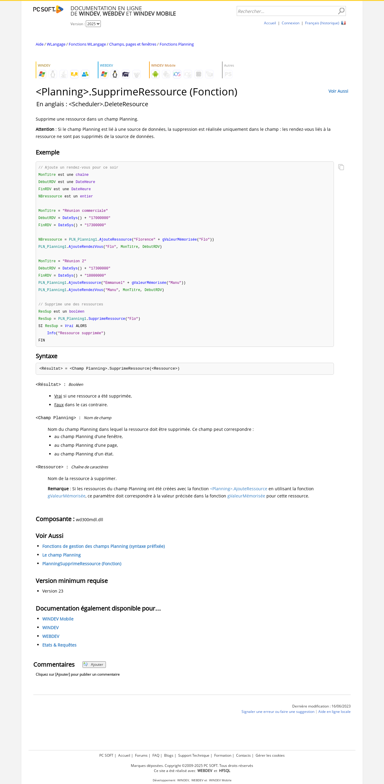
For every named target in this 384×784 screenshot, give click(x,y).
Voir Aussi (338, 91)
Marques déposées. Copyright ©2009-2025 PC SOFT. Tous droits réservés (192, 765)
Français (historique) (322, 23)
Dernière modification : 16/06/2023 (321, 712)
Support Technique (193, 755)
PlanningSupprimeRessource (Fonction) (81, 570)
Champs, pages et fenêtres (132, 44)
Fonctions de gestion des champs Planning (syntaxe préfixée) (103, 552)
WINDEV (50, 634)
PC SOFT (106, 755)
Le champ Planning (61, 561)
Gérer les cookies (270, 755)
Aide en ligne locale (334, 717)
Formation (222, 755)
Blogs (168, 755)
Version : (78, 23)
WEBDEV (50, 642)
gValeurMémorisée (67, 502)
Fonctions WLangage (87, 44)
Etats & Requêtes (59, 651)
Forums (141, 755)
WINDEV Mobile (58, 625)
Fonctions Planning (177, 44)
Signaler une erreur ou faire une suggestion (278, 717)
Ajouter (93, 670)
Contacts (243, 755)
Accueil (270, 23)
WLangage (56, 44)
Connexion (290, 23)
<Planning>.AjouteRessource (238, 495)
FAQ (155, 755)
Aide (40, 44)
